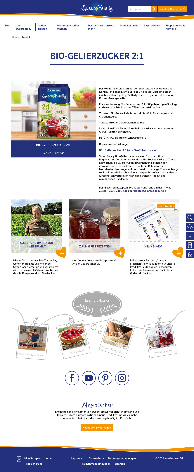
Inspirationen (152, 25)
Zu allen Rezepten (173, 9)
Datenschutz (96, 458)
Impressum (77, 458)
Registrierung (34, 463)
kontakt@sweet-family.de (150, 190)
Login (48, 458)
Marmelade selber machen (68, 27)
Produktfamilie (129, 25)
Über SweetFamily (23, 27)
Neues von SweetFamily (97, 427)
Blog (7, 25)
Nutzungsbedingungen (122, 458)
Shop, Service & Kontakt (175, 27)
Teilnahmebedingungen (96, 463)
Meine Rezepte (31, 458)
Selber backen (42, 27)
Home (16, 37)
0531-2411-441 (118, 190)
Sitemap (120, 463)
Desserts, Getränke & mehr (101, 27)
